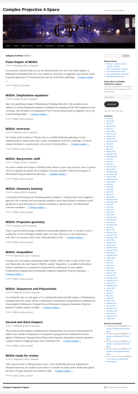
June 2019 (109, 192)
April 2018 (110, 212)
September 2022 (111, 141)
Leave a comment (26, 119)
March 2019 (110, 197)
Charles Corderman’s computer (117, 69)
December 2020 (111, 172)
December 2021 (111, 154)
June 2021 (109, 162)
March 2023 (110, 131)
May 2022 (109, 149)
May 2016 (109, 227)
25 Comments (25, 85)
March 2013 (110, 301)
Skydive (70, 46)
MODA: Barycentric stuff (23, 158)
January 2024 (110, 126)
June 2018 (109, 207)
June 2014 (109, 263)
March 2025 (110, 121)
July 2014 (109, 260)
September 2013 (111, 286)
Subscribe (111, 104)
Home (8, 46)
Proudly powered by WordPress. (118, 387)
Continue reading (39, 114)
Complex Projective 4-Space (31, 9)
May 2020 (109, 189)
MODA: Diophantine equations (27, 95)
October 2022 (111, 139)
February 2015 (111, 243)
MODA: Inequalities (19, 252)
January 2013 (110, 306)
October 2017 (111, 222)
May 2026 (109, 119)
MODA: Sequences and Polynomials (31, 288)
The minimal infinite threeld (116, 71)
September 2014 (111, 255)
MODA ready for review (22, 355)
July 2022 (109, 144)
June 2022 (109, 146)
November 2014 (111, 250)
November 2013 (111, 281)
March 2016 (110, 230)
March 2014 (110, 270)
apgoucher (34, 66)
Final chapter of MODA (21, 62)
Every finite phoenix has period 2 (117, 74)
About (16, 46)
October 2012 (111, 313)
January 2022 (110, 151)
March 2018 (110, 215)
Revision (61, 46)
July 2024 (109, 124)
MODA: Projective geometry (25, 222)
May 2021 (109, 164)
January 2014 (110, 275)
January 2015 (110, 245)
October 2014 (111, 253)
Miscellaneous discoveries (115, 76)
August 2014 (110, 258)
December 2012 (111, 308)
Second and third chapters (24, 322)
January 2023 (110, 136)
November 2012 (111, 311)
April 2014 (110, 268)
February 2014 (111, 273)
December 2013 (111, 278)
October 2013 (111, 283)
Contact (39, 46)
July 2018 (109, 205)
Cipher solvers (27, 46)
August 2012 (110, 318)
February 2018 (111, 217)
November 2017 (111, 220)
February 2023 (111, 134)
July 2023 (109, 129)
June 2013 (109, 293)
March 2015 (110, 240)
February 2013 (111, 303)
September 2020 (111, 179)
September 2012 (111, 316)
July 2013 (109, 291)
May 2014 (109, 265)
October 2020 (111, 177)
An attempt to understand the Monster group (118, 328)
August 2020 (110, 182)
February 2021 (111, 167)
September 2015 (111, 237)
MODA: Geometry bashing (24, 188)
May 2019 (109, 194)
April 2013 (110, 298)
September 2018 (111, 202)
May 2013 (109, 296)
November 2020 (111, 174)
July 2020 (109, 184)
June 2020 (109, 187)
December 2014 (111, 248)
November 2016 (111, 225)
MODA (15, 85)
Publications (50, 46)
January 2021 (110, 169)
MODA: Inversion (18, 128)
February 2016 (111, 232)
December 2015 (111, 235)
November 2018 (111, 200)
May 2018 (109, 210)
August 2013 (110, 288)
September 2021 (111, 156)
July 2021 (109, 159)
